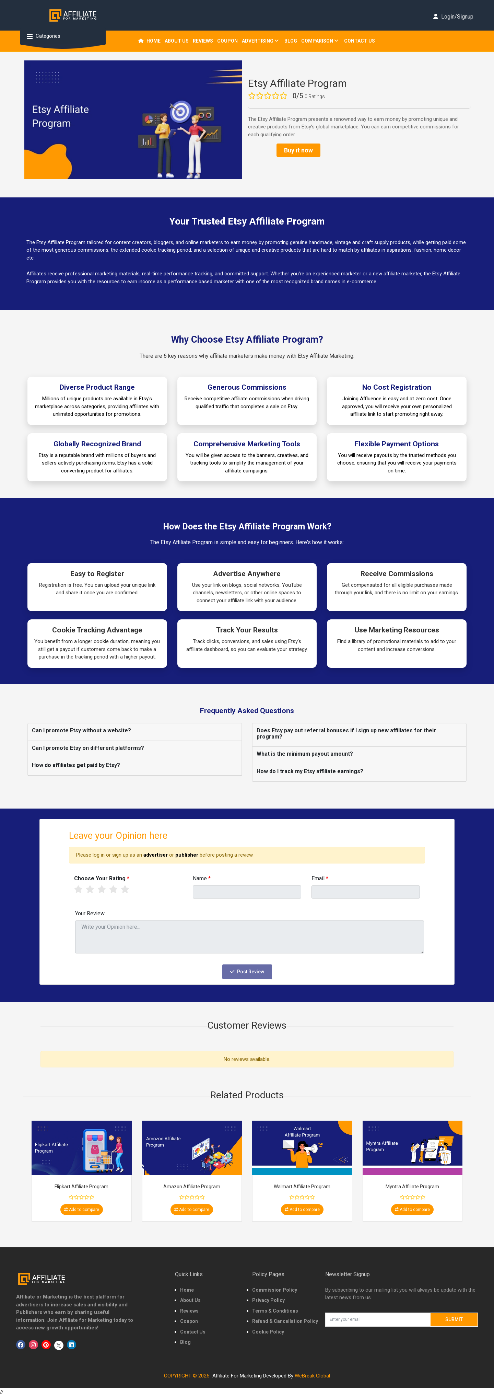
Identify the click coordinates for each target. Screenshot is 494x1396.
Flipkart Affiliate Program (81, 1186)
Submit (454, 1319)
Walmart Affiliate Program (302, 1186)
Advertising (260, 41)
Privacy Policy (268, 1300)
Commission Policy (274, 1290)
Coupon (227, 41)
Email (319, 878)
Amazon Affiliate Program (191, 1186)
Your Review (90, 913)
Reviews (189, 1311)
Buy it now (298, 150)
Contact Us (359, 41)
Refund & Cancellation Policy (285, 1321)
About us (177, 41)
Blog (290, 41)
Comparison (319, 41)
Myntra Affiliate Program (412, 1186)
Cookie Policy (268, 1332)
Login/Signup (453, 16)
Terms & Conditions (275, 1311)
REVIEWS (203, 41)
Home (149, 41)
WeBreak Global (312, 1376)
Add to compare (81, 1209)
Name (202, 878)
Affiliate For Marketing (237, 1376)
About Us (190, 1300)
